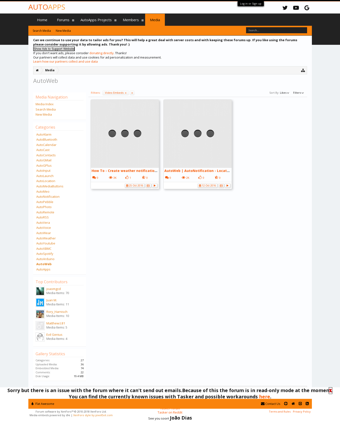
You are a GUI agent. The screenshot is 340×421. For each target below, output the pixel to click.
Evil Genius (54, 334)
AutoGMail (43, 160)
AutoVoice (43, 227)
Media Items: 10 (57, 316)
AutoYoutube (45, 243)
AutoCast (42, 150)
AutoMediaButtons (49, 186)
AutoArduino (45, 259)
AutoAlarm (43, 134)
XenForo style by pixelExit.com (93, 415)
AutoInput (43, 170)
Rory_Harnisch (57, 311)
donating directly (101, 53)
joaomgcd (53, 289)
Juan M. (51, 300)
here (264, 396)
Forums (63, 19)
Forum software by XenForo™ (71, 411)
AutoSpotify (44, 253)
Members (131, 19)
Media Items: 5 (56, 327)
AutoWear (43, 233)
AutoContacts (46, 155)
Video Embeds (115, 92)
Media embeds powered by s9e (50, 415)
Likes (285, 92)
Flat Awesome (42, 404)
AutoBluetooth (46, 139)
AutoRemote (45, 212)
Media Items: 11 (57, 304)
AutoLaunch (45, 176)
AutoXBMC (43, 248)
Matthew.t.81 (55, 323)
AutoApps (43, 269)
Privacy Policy (302, 411)
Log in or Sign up (250, 3)
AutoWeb (44, 264)
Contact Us (270, 404)
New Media (44, 114)
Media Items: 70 (57, 293)
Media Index (45, 104)
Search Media (46, 109)
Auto (46, 7)
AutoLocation (45, 181)
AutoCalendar (46, 145)
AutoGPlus (44, 165)
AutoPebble (44, 202)
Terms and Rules (280, 411)
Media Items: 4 (56, 338)
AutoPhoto (44, 207)
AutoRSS (42, 217)
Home (42, 19)
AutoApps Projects (96, 19)
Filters (299, 92)
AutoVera (43, 222)
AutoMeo (42, 191)
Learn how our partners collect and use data (65, 61)
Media (155, 19)
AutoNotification (48, 196)
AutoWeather (46, 238)
